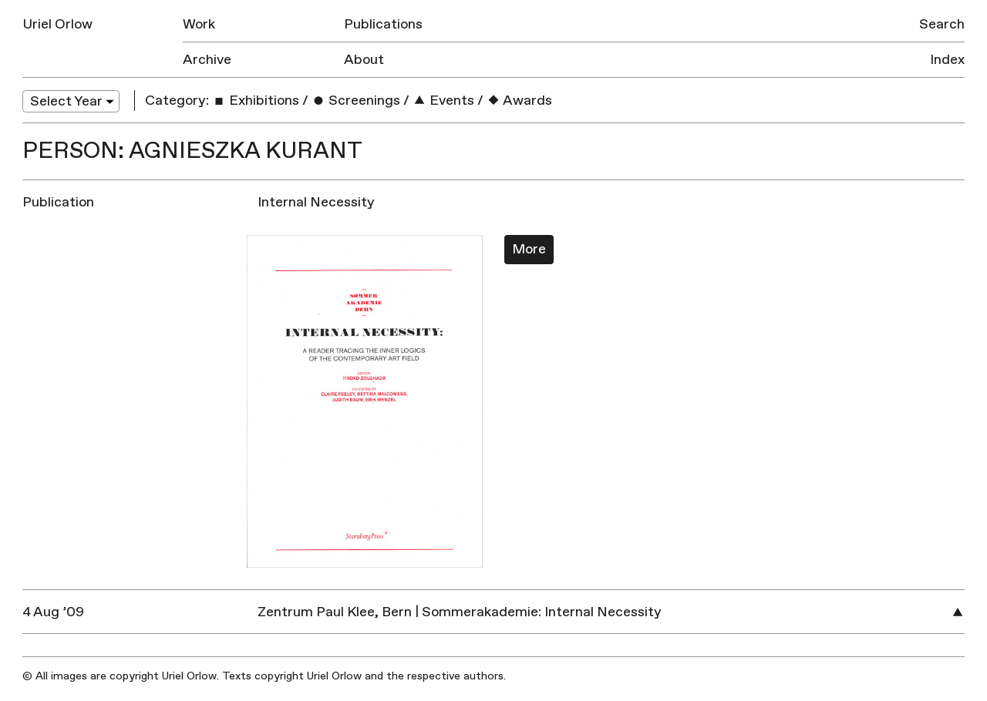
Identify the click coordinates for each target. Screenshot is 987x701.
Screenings (356, 100)
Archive (207, 60)
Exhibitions (255, 100)
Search (942, 24)
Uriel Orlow (57, 24)
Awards (519, 100)
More (529, 249)
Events (443, 100)
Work (199, 24)
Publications (383, 24)
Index (947, 60)
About (364, 60)
